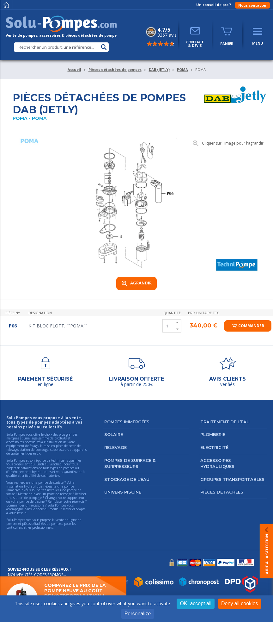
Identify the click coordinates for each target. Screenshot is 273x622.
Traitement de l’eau (225, 421)
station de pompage (27, 497)
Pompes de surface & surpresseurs (129, 463)
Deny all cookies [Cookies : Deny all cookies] (239, 603)
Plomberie (212, 434)
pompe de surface (51, 482)
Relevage (115, 447)
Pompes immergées (126, 421)
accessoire (37, 505)
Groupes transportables (232, 479)
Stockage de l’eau (126, 479)
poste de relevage (59, 494)
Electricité (214, 447)
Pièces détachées (221, 491)
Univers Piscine (122, 491)
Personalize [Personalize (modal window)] (137, 613)
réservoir (78, 501)
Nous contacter (252, 5)
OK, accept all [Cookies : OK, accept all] (195, 603)
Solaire (113, 434)
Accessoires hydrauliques (217, 463)
